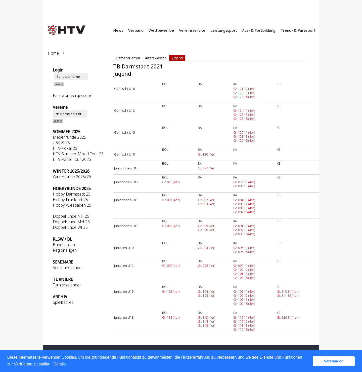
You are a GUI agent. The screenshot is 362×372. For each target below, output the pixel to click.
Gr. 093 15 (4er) (244, 234)
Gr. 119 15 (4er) (244, 329)
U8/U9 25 (61, 142)
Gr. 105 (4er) (206, 295)
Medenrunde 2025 (69, 137)
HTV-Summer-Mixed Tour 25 (78, 154)
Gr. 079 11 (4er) (244, 182)
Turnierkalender (67, 285)
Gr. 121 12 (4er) (244, 88)
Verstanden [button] (334, 361)
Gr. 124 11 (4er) (244, 110)
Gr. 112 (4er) (170, 317)
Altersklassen (156, 58)
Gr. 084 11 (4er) (244, 200)
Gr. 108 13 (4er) (244, 299)
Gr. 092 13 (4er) (244, 230)
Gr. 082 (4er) (206, 200)
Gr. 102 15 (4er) (244, 277)
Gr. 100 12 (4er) (244, 269)
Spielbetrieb (63, 302)
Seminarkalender (68, 267)
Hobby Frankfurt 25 (70, 199)
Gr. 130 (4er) (206, 154)
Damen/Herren (128, 58)
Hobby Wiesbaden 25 (72, 205)
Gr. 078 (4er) (170, 182)
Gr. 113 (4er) (206, 317)
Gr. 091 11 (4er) (244, 226)
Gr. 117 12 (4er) (244, 321)
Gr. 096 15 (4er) (244, 251)
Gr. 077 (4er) (206, 168)
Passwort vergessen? (72, 95)
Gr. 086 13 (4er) (244, 208)
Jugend (177, 58)
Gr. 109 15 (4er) (244, 303)
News (118, 30)
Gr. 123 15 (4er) (244, 96)
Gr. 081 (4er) (170, 200)
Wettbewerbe (161, 30)
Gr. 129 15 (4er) (244, 140)
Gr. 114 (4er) (206, 321)
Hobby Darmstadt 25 (71, 194)
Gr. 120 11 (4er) (287, 317)
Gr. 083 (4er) (206, 204)
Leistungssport (223, 30)
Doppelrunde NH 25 (71, 216)
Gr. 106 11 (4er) (244, 291)
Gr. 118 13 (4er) (244, 325)
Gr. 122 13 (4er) (244, 92)
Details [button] (60, 364)
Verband (136, 30)
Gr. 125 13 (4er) (244, 114)
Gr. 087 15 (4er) (244, 212)
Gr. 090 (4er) (206, 230)
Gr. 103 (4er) (170, 291)
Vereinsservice (192, 30)
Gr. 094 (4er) (206, 247)
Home (53, 53)
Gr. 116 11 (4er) (244, 317)
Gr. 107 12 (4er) (244, 295)
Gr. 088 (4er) (170, 226)
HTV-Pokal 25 (65, 148)
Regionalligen (65, 250)
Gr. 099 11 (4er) (244, 265)
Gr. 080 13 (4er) (244, 186)
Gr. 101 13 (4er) (244, 273)
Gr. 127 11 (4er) (244, 132)
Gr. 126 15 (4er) (244, 118)
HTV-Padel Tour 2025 (72, 159)
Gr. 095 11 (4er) (244, 247)
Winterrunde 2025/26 (72, 176)
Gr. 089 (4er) (206, 226)
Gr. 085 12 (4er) (244, 204)
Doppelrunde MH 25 (71, 222)
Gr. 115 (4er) (206, 325)
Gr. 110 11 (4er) (287, 291)
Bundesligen (64, 244)
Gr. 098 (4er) (206, 265)
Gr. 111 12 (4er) (287, 295)
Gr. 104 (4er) (206, 291)
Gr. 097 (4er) (170, 265)
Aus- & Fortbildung (259, 30)
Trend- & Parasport (298, 30)
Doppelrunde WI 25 (70, 227)
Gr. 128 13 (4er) (244, 136)
